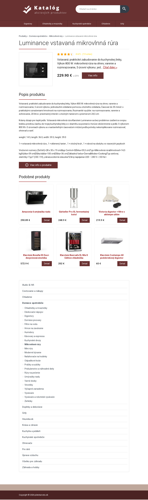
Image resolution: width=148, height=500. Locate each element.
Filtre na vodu (31, 324)
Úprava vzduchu (30, 455)
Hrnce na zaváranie (34, 328)
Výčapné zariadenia (34, 389)
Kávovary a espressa (34, 336)
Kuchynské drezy (33, 340)
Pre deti (26, 449)
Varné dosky (31, 381)
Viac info (93, 75)
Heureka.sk (27, 419)
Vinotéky (29, 385)
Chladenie (106, 24)
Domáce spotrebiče (38, 36)
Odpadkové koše (33, 361)
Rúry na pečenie (32, 373)
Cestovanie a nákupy (32, 291)
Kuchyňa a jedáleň (31, 431)
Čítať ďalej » (110, 67)
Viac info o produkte (39, 165)
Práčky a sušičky (32, 365)
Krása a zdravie (30, 425)
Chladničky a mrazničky (52, 24)
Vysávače (29, 393)
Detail (47, 220)
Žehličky (28, 401)
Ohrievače (27, 443)
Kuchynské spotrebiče (82, 24)
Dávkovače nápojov (34, 312)
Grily (122, 24)
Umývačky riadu (32, 377)
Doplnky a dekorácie (32, 407)
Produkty (23, 36)
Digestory (28, 24)
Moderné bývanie (33, 353)
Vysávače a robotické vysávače (40, 397)
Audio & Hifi (28, 285)
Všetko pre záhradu (32, 461)
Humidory (29, 332)
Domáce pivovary (33, 320)
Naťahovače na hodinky (36, 357)
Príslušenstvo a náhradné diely (39, 369)
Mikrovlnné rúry (56, 36)
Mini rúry (29, 349)
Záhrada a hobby (30, 467)
